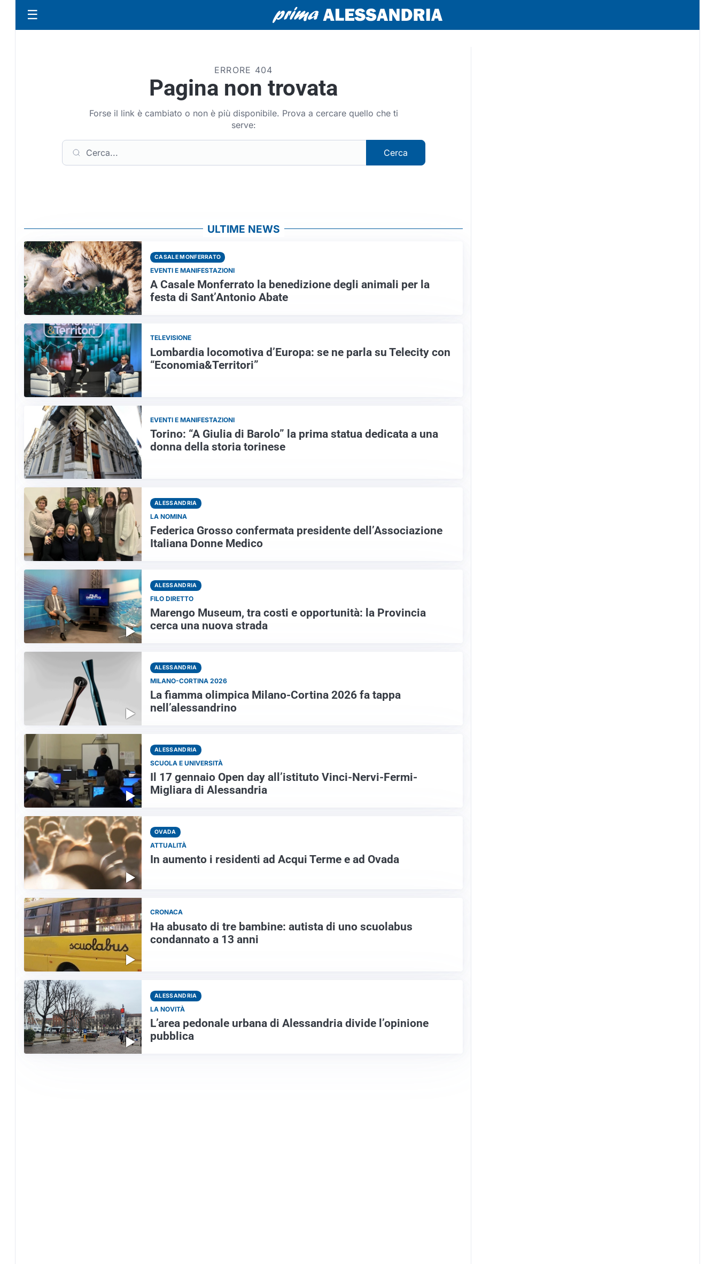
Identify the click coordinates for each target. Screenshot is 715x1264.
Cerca (396, 152)
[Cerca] (214, 152)
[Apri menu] (32, 15)
